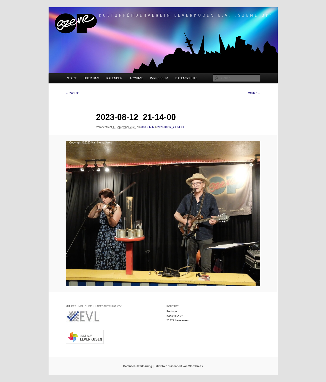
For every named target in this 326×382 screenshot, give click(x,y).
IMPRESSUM (159, 78)
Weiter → (254, 93)
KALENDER (114, 78)
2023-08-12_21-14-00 (170, 127)
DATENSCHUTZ (186, 78)
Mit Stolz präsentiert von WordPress (179, 366)
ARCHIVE (136, 78)
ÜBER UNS (91, 78)
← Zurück (72, 93)
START (72, 78)
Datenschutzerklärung (137, 366)
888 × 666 (147, 127)
